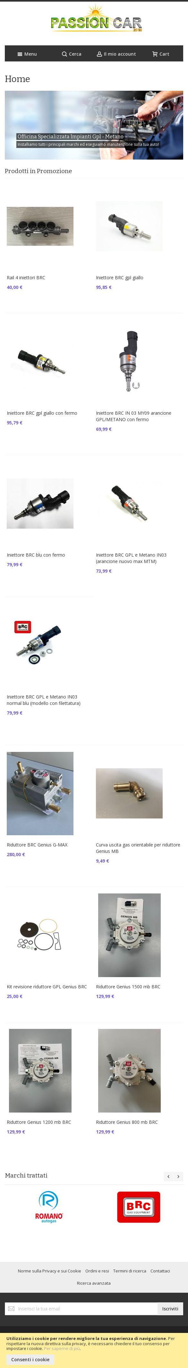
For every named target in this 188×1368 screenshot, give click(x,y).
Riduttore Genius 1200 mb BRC (39, 1122)
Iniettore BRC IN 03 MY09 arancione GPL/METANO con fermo (133, 416)
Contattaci (160, 1271)
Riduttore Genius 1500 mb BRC (128, 987)
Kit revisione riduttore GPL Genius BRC (47, 987)
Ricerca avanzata (94, 1283)
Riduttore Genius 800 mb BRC (127, 1122)
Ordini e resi (97, 1271)
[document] (94, 1350)
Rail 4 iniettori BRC (26, 277)
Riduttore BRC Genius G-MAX (37, 845)
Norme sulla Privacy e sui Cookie (49, 1271)
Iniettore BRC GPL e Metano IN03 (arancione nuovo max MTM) (131, 558)
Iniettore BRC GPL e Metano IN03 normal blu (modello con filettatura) (44, 700)
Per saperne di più (62, 1348)
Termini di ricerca (129, 1271)
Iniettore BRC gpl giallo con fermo (42, 413)
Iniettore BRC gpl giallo (119, 277)
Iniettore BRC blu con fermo (36, 555)
